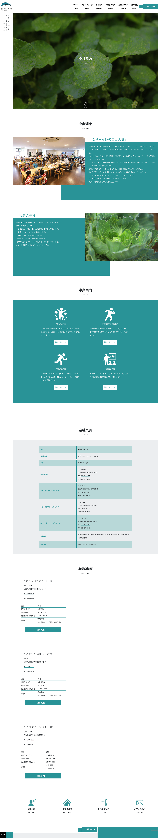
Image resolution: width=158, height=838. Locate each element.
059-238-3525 (85, 508)
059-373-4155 (85, 525)
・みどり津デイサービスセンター (6, 22)
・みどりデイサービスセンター (4, 22)
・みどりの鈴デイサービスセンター (9, 22)
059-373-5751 (85, 476)
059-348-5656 (85, 492)
